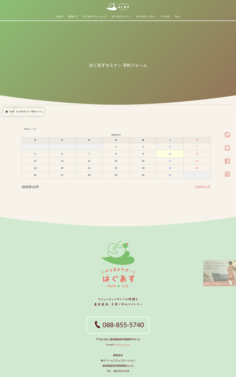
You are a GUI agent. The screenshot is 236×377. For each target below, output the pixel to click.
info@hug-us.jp (122, 344)
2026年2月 (203, 187)
